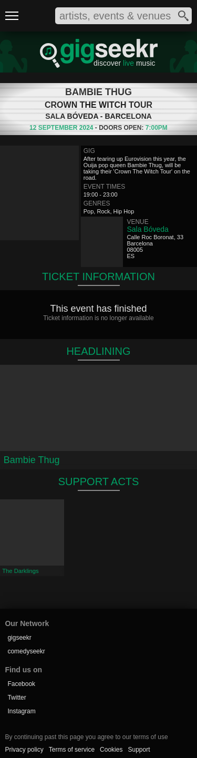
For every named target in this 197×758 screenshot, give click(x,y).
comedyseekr (26, 651)
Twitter (16, 697)
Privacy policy (24, 749)
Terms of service (72, 749)
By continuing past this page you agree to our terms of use (86, 737)
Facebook (21, 684)
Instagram (21, 711)
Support (139, 749)
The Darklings (20, 571)
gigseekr (19, 637)
